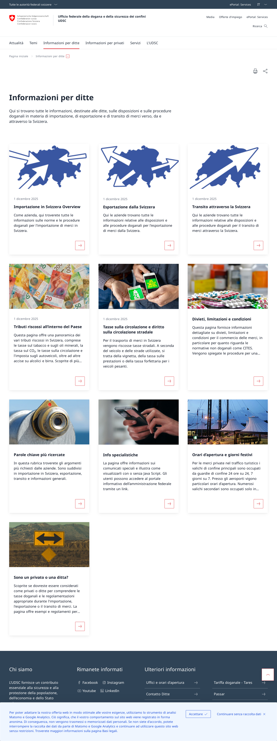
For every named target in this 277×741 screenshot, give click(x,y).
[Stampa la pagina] (255, 71)
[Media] (210, 17)
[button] (16, 43)
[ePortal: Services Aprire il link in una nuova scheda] (239, 4)
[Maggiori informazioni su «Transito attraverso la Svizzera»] (258, 245)
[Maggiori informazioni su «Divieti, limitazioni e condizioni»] (258, 381)
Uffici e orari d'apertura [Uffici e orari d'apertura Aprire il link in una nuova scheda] (172, 682)
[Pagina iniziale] (18, 56)
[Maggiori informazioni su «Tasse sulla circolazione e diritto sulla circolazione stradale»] (169, 381)
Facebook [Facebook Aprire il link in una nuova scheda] (87, 682)
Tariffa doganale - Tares (240, 682)
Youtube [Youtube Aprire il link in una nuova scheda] (86, 690)
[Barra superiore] (239, 4)
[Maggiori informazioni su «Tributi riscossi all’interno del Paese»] (80, 381)
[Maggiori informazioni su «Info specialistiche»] (169, 503)
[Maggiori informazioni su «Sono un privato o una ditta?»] (80, 626)
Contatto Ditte (172, 694)
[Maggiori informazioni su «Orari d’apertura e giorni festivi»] (258, 503)
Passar (240, 694)
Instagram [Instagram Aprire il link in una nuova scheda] (113, 682)
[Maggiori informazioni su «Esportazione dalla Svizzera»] (169, 245)
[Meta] (237, 17)
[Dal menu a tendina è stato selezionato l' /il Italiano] (261, 4)
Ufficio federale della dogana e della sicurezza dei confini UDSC (102, 18)
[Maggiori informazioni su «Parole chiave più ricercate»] (80, 503)
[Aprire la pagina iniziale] (78, 22)
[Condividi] (265, 71)
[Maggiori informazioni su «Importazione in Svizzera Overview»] (80, 245)
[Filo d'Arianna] (137, 56)
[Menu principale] (135, 43)
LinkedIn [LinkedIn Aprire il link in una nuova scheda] (109, 690)
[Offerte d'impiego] (230, 17)
